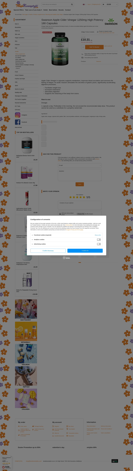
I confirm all (85, 250)
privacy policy (68, 225)
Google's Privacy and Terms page (74, 229)
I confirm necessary (48, 250)
